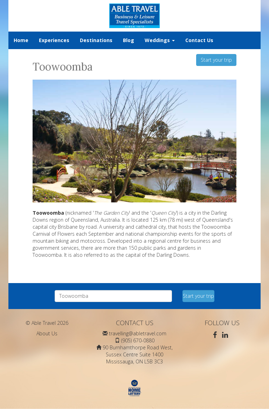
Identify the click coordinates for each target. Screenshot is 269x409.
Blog (128, 40)
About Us (46, 333)
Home (21, 40)
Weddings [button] (160, 40)
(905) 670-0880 (137, 340)
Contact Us (199, 40)
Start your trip (216, 59)
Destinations (96, 40)
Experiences (54, 40)
